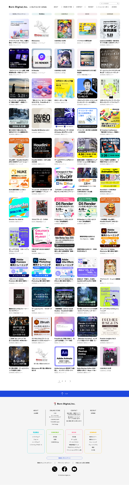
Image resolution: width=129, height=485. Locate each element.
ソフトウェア (36, 437)
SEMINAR (110, 14)
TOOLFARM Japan (55, 422)
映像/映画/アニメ (74, 445)
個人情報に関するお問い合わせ (74, 421)
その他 (93, 450)
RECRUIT (91, 7)
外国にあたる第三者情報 (82, 463)
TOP (66, 394)
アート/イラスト (74, 442)
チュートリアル (93, 445)
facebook (64, 469)
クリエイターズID (103, 7)
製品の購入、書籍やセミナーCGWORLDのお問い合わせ (74, 413)
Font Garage (55, 424)
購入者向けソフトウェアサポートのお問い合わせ (74, 417)
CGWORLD (64, 14)
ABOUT (56, 7)
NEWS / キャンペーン (19, 14)
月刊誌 (55, 437)
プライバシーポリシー (64, 463)
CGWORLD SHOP (55, 419)
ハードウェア (36, 442)
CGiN (55, 413)
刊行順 (74, 437)
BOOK (87, 14)
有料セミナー (93, 437)
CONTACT (79, 7)
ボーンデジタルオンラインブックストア (55, 416)
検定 (93, 447)
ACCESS (114, 7)
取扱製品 (41, 14)
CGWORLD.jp (55, 442)
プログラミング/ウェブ (74, 447)
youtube (74, 469)
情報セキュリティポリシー (44, 463)
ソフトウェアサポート (36, 445)
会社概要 (36, 413)
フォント (35, 439)
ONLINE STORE (67, 7)
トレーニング (93, 442)
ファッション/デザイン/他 (74, 450)
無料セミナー (93, 439)
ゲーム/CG (74, 439)
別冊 (55, 439)
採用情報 (93, 413)
